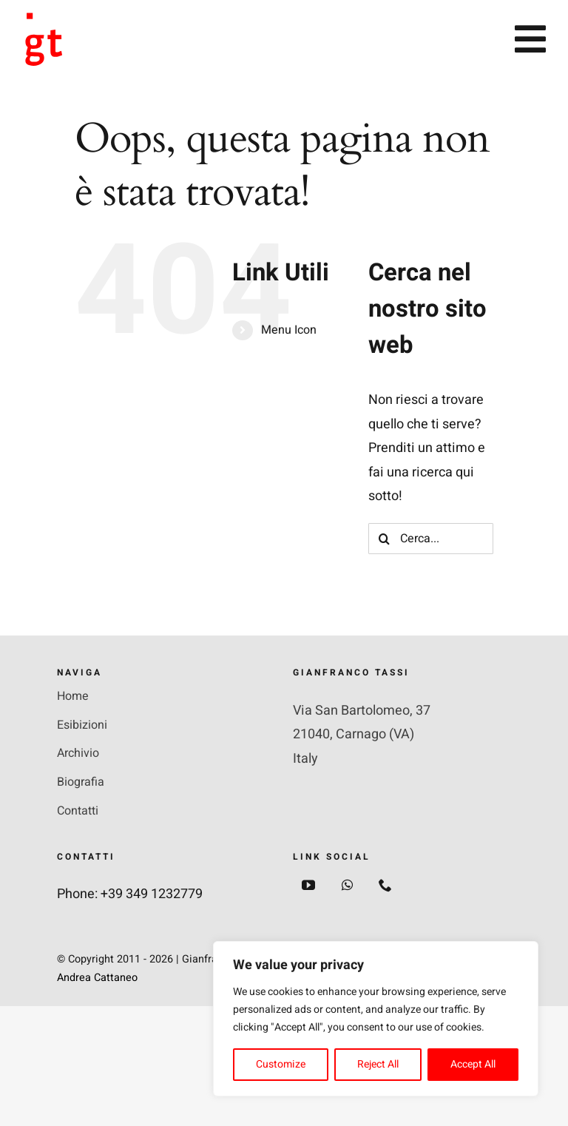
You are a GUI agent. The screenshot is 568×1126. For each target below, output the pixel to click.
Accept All (473, 1064)
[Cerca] (383, 538)
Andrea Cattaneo (97, 977)
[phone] (385, 884)
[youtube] (308, 884)
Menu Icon (289, 330)
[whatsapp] (346, 884)
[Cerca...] (430, 538)
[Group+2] (46, 19)
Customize (280, 1064)
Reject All (378, 1064)
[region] (375, 1018)
